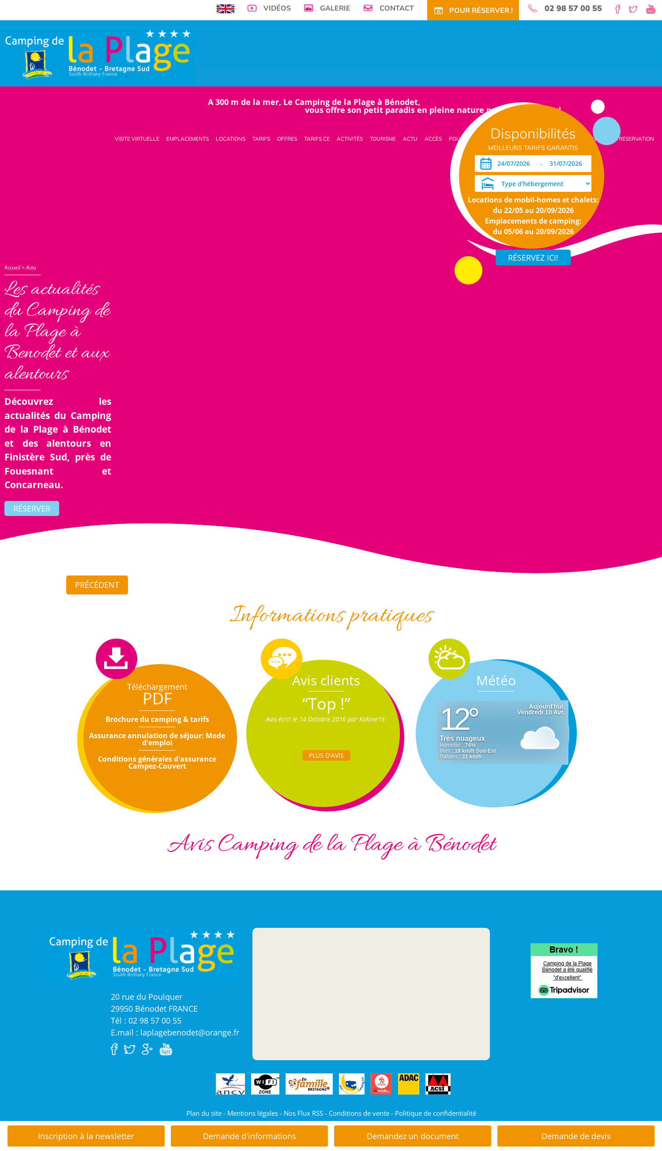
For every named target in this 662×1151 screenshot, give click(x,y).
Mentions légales (252, 1113)
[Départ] (568, 163)
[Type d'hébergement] (533, 183)
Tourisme (383, 138)
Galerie (335, 7)
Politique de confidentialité (435, 1113)
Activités (350, 138)
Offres (287, 138)
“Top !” (326, 703)
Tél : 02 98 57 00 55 (146, 1020)
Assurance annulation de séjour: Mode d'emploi (157, 739)
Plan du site (204, 1113)
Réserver (31, 508)
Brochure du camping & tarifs (157, 719)
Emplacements (187, 138)
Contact (397, 7)
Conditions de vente (359, 1113)
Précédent (97, 584)
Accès (433, 138)
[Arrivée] (515, 163)
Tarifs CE (317, 138)
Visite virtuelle (137, 138)
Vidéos (277, 7)
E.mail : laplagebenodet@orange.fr (175, 1032)
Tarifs (261, 138)
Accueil (12, 267)
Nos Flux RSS (303, 1113)
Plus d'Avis (326, 755)
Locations (230, 138)
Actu (410, 138)
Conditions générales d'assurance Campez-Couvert (157, 762)
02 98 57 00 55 (573, 8)
